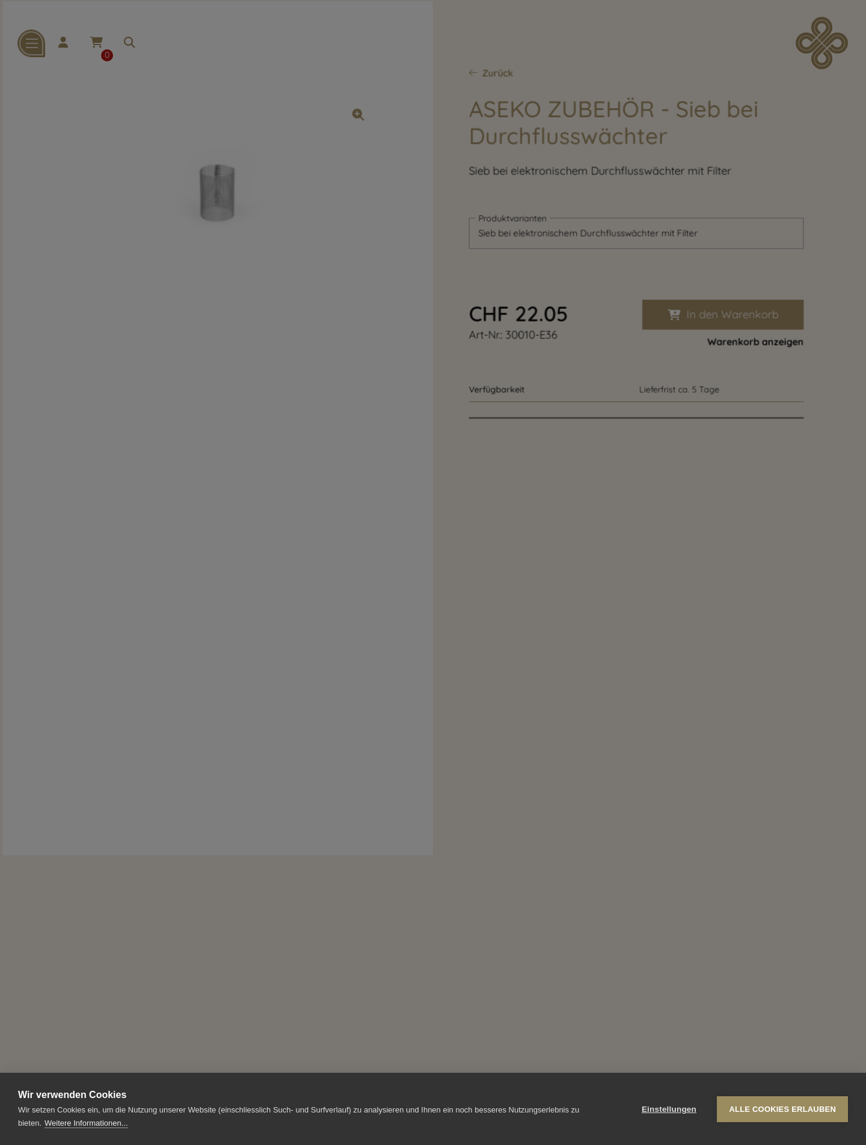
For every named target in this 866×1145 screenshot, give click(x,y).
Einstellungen (669, 1109)
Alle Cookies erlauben (782, 1109)
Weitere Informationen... (86, 1123)
